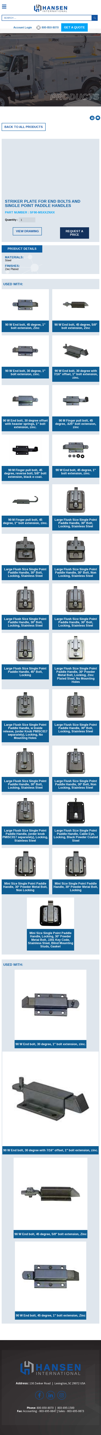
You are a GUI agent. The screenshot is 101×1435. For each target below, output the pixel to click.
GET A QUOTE (74, 27)
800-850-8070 (45, 1408)
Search (95, 18)
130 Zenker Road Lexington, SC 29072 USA (57, 1383)
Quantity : (11, 219)
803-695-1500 (65, 1408)
